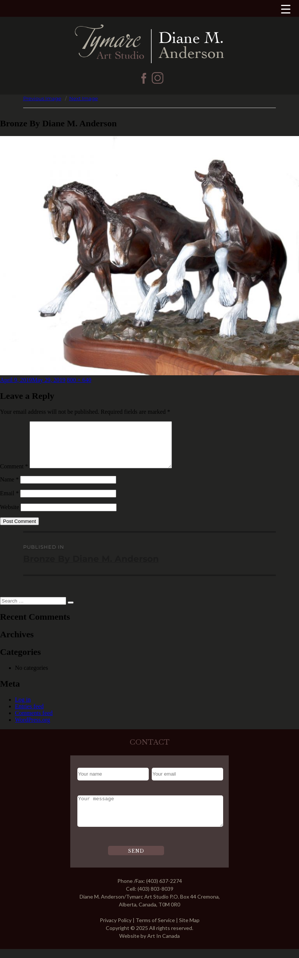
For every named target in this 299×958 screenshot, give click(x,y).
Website (9, 516)
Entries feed (29, 715)
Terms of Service (155, 929)
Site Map (189, 929)
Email (9, 502)
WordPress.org (32, 729)
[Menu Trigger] (285, 8)
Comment (14, 475)
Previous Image (42, 98)
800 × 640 (79, 380)
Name (9, 488)
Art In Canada (163, 945)
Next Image (83, 98)
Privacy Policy (116, 929)
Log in (23, 708)
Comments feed (34, 722)
